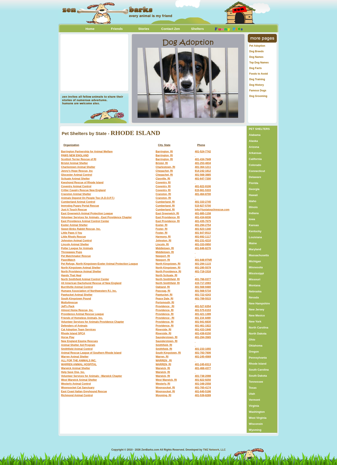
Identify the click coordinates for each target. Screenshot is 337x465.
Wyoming (255, 429)
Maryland (255, 249)
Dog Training (257, 79)
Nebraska (255, 291)
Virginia (254, 405)
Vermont (254, 399)
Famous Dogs (257, 90)
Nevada (254, 297)
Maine (253, 243)
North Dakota (258, 333)
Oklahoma (255, 345)
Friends (117, 29)
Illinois (253, 207)
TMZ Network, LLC (214, 449)
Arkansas (255, 153)
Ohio (252, 339)
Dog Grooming (258, 96)
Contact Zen (170, 29)
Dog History (256, 84)
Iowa (252, 219)
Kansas (254, 225)
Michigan (255, 261)
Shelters (197, 29)
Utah (252, 393)
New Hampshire (259, 303)
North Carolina (258, 327)
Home (90, 29)
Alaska (253, 141)
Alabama (254, 135)
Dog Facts (255, 68)
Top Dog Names (259, 62)
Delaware (255, 177)
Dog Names (256, 56)
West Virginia (258, 417)
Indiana (254, 213)
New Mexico (257, 315)
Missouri (254, 279)
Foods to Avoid (258, 73)
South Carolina (259, 369)
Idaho (252, 201)
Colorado (255, 165)
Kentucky (255, 231)
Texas (253, 387)
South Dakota (258, 375)
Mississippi (256, 273)
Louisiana (255, 237)
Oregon (254, 351)
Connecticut (257, 171)
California (255, 159)
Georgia (254, 189)
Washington (257, 411)
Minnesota (256, 267)
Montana (254, 285)
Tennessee (256, 381)
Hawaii (253, 195)
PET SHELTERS (259, 128)
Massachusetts (259, 255)
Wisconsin (256, 423)
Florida (253, 183)
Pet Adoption (257, 45)
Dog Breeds (256, 51)
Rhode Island (258, 363)
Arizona (254, 147)
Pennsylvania (258, 357)
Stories (143, 29)
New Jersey (256, 309)
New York (255, 321)
